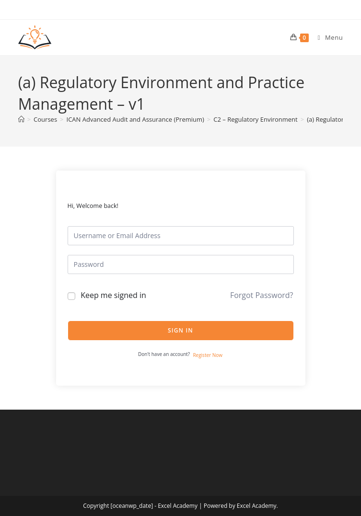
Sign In (180, 330)
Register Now (207, 355)
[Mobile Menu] (327, 37)
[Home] (21, 119)
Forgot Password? (261, 295)
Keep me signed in (113, 295)
